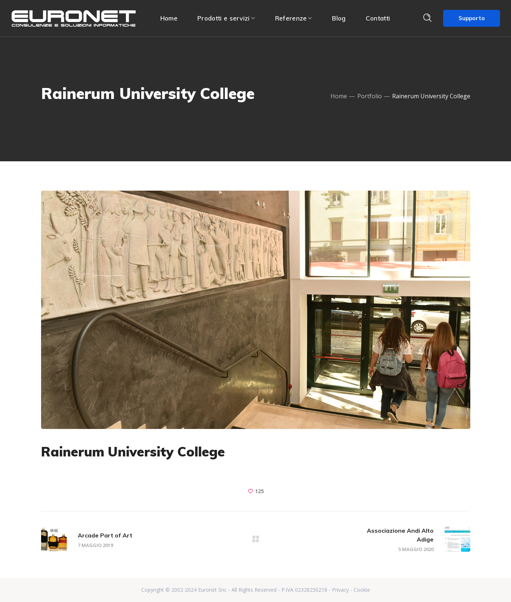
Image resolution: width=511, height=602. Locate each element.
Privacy (340, 589)
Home (339, 96)
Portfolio (369, 96)
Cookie (362, 589)
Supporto (472, 18)
